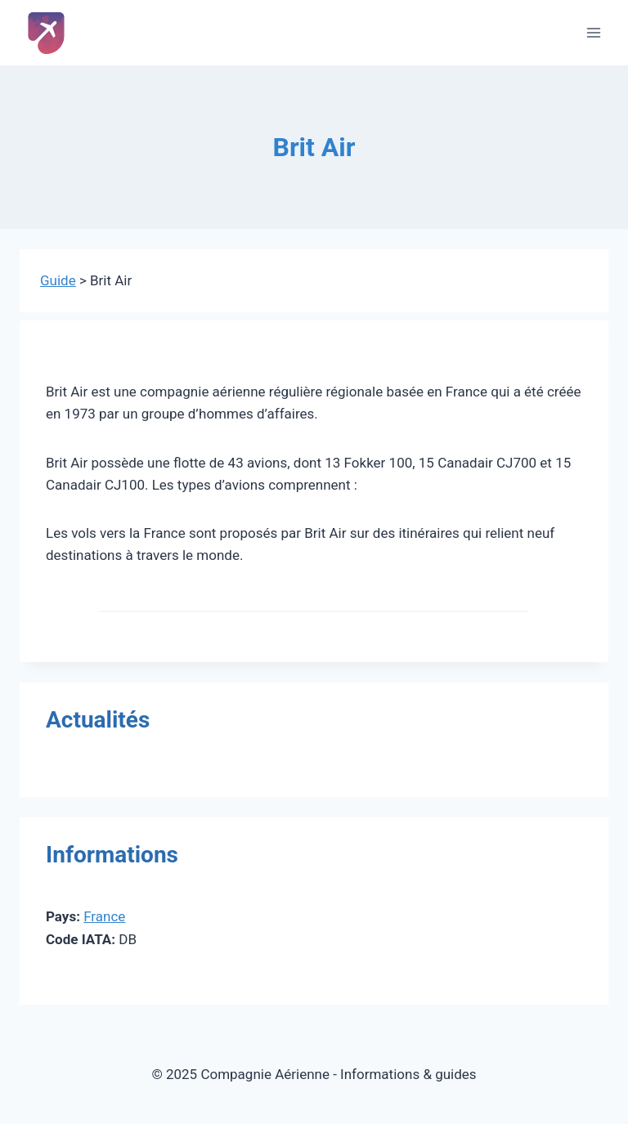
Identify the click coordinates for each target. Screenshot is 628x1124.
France (104, 916)
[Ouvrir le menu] (593, 32)
